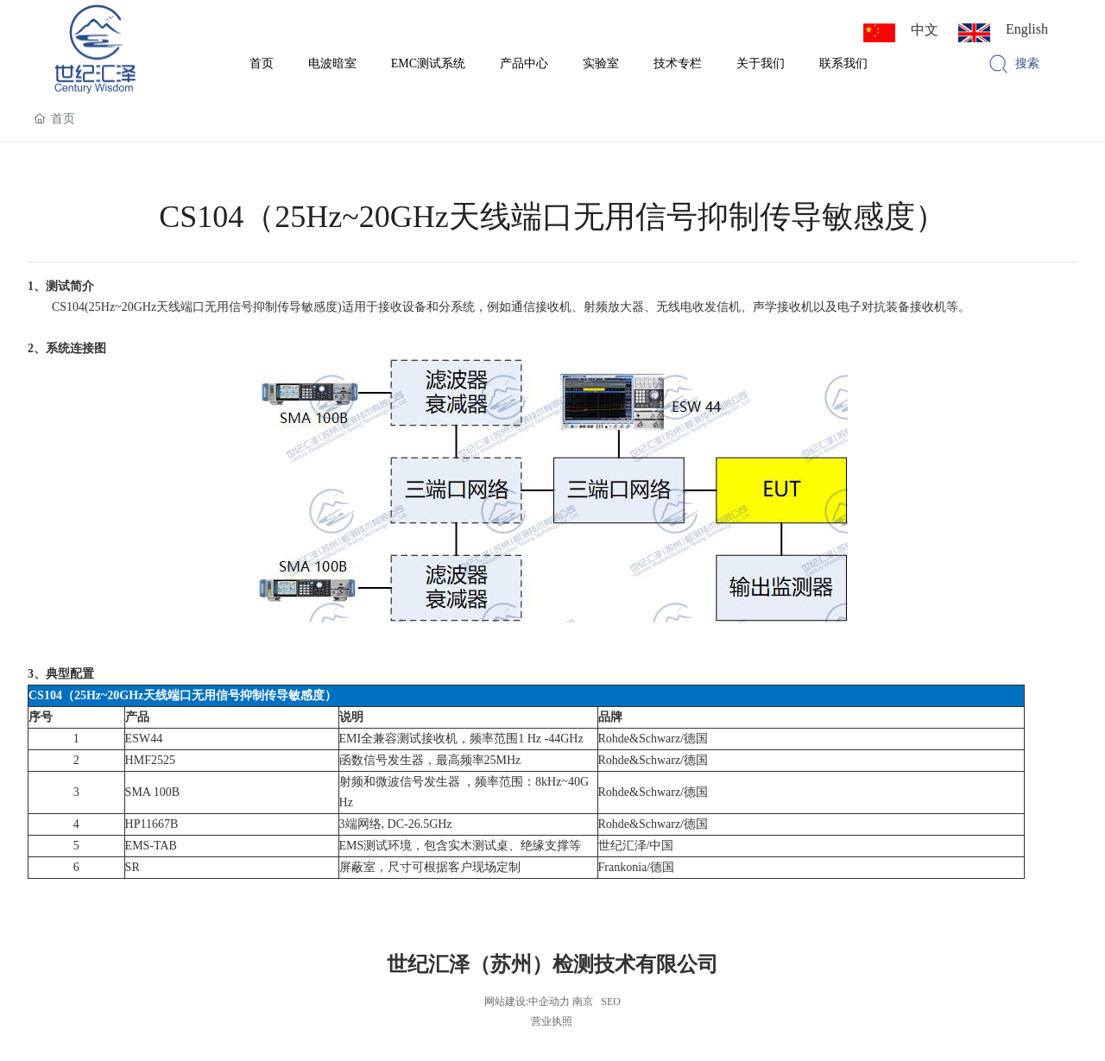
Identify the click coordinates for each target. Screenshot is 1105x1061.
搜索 (1027, 63)
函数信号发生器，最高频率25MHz (430, 760)
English (1027, 29)
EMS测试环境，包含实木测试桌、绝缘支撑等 (460, 845)
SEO (611, 1001)
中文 (924, 29)
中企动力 (549, 1001)
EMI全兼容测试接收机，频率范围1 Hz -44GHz (461, 738)
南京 (582, 1001)
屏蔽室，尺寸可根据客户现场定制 (430, 867)
